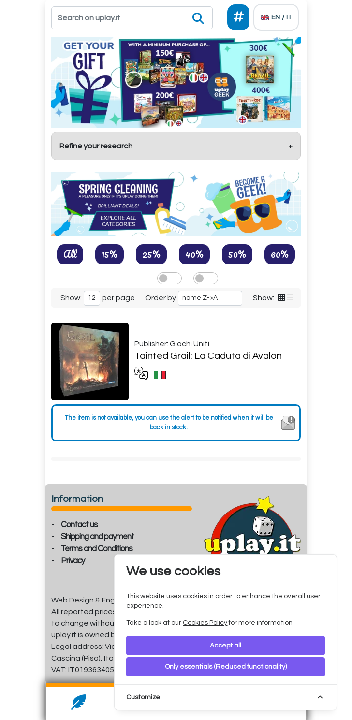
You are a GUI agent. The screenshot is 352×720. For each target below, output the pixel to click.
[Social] (238, 17)
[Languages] (276, 17)
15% (109, 254)
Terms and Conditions (96, 548)
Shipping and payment (97, 536)
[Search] (132, 17)
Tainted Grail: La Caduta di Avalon (208, 356)
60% (280, 254)
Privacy (73, 561)
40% (194, 254)
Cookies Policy (205, 622)
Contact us (79, 524)
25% (151, 254)
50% (237, 254)
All (70, 254)
